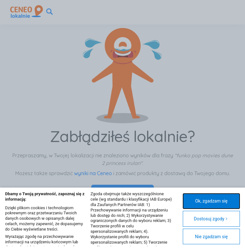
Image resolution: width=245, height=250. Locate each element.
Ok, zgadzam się (211, 201)
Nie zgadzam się (211, 236)
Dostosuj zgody (211, 218)
